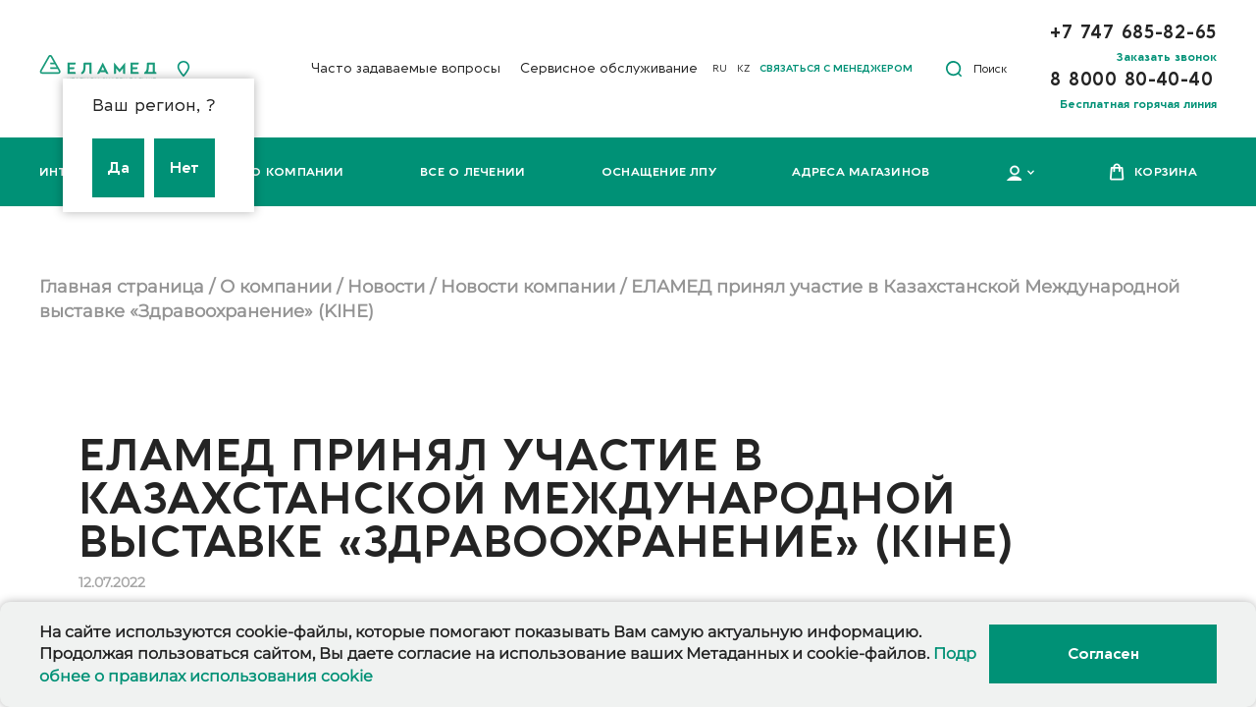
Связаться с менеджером (836, 69)
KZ (743, 69)
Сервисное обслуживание (609, 68)
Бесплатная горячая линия (1138, 104)
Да (118, 168)
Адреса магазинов (860, 172)
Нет (184, 168)
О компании (296, 172)
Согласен (1103, 654)
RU (719, 69)
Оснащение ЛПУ (659, 172)
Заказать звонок (1167, 57)
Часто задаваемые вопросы (405, 68)
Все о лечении (472, 172)
